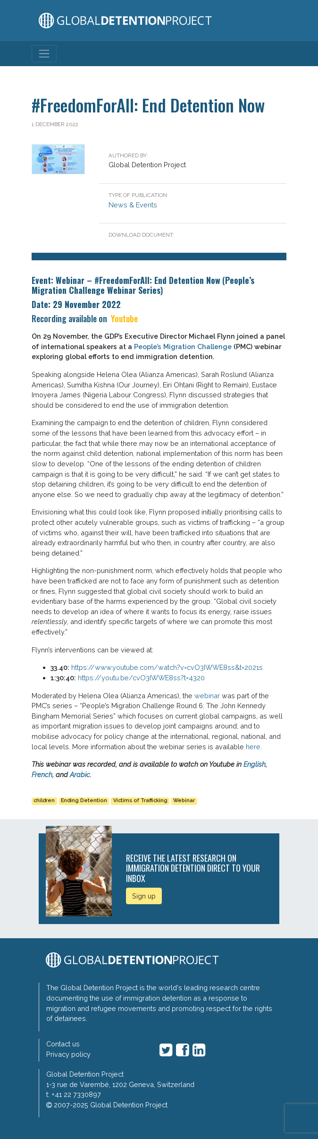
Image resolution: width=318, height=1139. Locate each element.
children (44, 800)
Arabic (80, 775)
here (253, 747)
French (42, 775)
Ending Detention (84, 800)
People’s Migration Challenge (183, 347)
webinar (207, 696)
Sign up (144, 896)
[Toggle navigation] (44, 53)
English (254, 764)
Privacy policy (68, 1054)
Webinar (184, 800)
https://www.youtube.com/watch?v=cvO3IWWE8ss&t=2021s (167, 667)
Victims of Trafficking (140, 800)
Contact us (63, 1044)
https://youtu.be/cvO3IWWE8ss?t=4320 (141, 678)
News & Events (133, 205)
